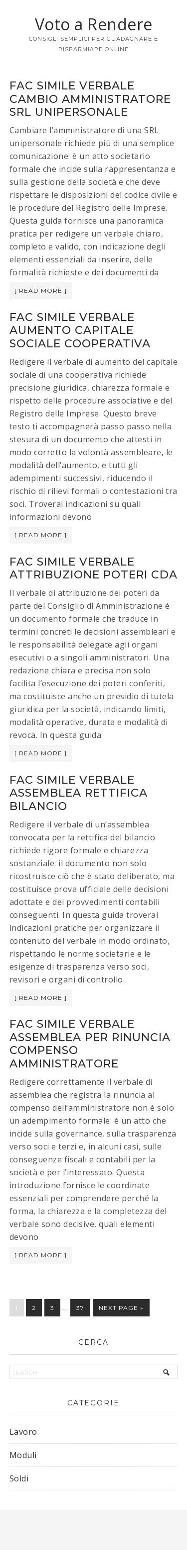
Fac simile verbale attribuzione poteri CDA (93, 568)
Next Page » (121, 1307)
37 (80, 1307)
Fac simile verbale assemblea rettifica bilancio (78, 793)
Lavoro (23, 1431)
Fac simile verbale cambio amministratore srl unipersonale (90, 99)
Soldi (19, 1478)
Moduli (23, 1455)
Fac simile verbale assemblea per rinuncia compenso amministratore (90, 1043)
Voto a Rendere (94, 24)
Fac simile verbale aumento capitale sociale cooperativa (80, 330)
